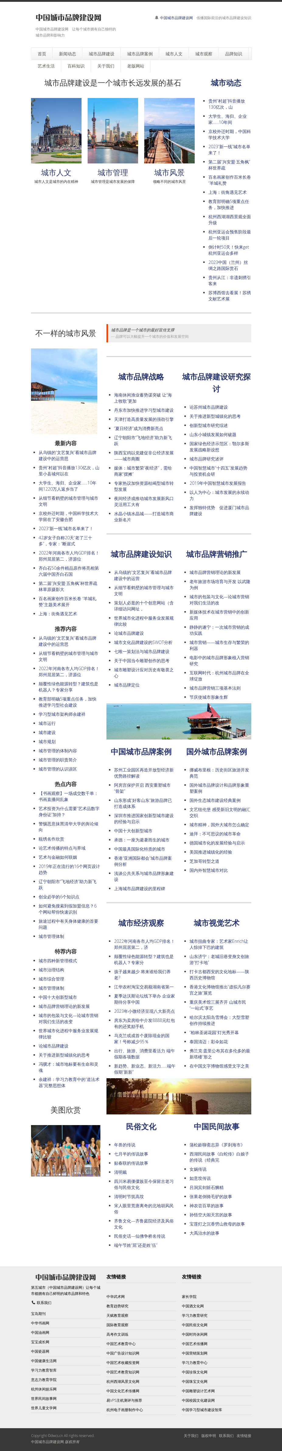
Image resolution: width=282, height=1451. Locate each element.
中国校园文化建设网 (198, 1400)
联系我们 (44, 1302)
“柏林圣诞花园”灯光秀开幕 (214, 1032)
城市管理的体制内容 (58, 750)
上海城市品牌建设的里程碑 (139, 888)
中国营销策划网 (194, 1353)
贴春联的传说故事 (131, 1163)
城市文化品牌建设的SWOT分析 (143, 642)
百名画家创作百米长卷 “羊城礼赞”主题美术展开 (67, 601)
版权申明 (208, 1435)
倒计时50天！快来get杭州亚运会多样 (228, 250)
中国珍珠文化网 (194, 1372)
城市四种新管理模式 (58, 960)
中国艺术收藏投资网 (122, 1362)
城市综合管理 (51, 979)
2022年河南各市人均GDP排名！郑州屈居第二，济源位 (69, 556)
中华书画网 (40, 1323)
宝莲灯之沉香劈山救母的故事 (217, 1224)
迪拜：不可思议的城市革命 (215, 834)
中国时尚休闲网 (194, 1334)
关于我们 (191, 1435)
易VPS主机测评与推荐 (124, 1400)
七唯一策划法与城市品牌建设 (141, 651)
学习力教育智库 (44, 1370)
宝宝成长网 (40, 1341)
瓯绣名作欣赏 (51, 839)
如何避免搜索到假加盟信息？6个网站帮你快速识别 (67, 909)
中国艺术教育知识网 (122, 1372)
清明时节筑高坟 (129, 1196)
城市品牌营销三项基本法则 (215, 688)
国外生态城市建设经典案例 (215, 800)
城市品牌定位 (127, 685)
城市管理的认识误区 (58, 769)
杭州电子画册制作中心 (124, 1409)
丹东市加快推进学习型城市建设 (144, 410)
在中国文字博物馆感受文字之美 (219, 1066)
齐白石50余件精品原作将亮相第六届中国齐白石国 (69, 571)
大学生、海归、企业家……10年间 (227, 119)
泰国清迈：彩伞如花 (209, 1041)
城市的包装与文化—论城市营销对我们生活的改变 (68, 1018)
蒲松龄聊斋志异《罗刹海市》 (217, 1145)
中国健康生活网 (44, 1360)
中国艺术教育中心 (121, 1343)
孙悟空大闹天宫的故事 (211, 1215)
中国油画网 (40, 1332)
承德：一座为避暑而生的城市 (141, 840)
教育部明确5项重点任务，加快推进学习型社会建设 (67, 702)
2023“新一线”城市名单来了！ (66, 528)
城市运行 (47, 723)
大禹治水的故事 (204, 1233)
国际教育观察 (117, 1324)
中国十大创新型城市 (133, 831)
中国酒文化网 (193, 1306)
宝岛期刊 (38, 1313)
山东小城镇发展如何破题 (213, 434)
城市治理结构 (51, 970)
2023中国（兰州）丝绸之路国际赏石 (228, 265)
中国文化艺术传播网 (122, 1390)
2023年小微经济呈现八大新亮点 (144, 1011)
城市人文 (56, 172)
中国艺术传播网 (194, 1343)
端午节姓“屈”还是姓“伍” (135, 1245)
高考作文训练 (117, 1334)
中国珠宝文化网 (194, 1381)
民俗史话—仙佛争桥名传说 (139, 1236)
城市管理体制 (51, 936)
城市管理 (113, 172)
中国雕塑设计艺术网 (198, 1390)
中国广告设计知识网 (122, 1353)
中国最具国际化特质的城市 (139, 849)
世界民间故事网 (44, 1398)
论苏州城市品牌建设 (209, 407)
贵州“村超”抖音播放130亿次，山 (226, 104)
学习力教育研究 (194, 1315)
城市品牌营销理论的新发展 (215, 572)
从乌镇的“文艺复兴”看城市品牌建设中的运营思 (67, 455)
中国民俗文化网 (194, 1324)
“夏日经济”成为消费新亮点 (138, 428)
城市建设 (47, 732)
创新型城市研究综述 (209, 425)
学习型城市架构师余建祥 (62, 714)
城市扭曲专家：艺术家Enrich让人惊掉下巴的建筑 (219, 944)
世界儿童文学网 (44, 1408)
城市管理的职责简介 (58, 760)
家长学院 (189, 1296)
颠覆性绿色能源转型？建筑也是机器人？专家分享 (68, 687)
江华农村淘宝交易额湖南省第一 (144, 987)
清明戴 (120, 1172)
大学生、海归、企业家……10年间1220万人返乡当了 (67, 486)
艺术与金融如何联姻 (58, 857)
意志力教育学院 (44, 1379)
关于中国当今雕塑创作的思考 (141, 660)
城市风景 (169, 172)
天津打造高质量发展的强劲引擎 (144, 419)
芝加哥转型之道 (204, 861)
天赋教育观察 (117, 1315)
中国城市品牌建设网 (176, 17)
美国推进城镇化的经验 (211, 852)
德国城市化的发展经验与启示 (217, 843)
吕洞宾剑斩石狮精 (207, 1187)
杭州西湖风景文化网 (122, 1381)
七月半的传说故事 (131, 1154)
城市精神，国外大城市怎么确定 (219, 824)
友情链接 (244, 1435)
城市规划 (47, 741)
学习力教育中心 (194, 1362)
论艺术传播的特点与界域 (62, 848)
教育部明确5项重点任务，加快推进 (228, 204)
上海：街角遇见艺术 (227, 192)
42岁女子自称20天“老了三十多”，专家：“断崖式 (65, 541)
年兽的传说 (124, 1145)
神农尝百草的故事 (207, 1205)
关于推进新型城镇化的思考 (215, 416)
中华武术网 (115, 1296)
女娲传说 (198, 1169)
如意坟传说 (200, 1178)
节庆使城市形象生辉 (209, 697)
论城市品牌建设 (129, 633)
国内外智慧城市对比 (209, 870)
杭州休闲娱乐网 (44, 1389)
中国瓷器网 (40, 1351)
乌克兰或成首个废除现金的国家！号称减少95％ (141, 1038)
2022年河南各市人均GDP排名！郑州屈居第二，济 (144, 944)
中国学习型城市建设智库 (202, 1409)
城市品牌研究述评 (207, 459)
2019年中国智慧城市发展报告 (218, 483)
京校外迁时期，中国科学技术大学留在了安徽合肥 (68, 516)
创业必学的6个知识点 (59, 897)
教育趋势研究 (117, 1306)
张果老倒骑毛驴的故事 (211, 1196)
